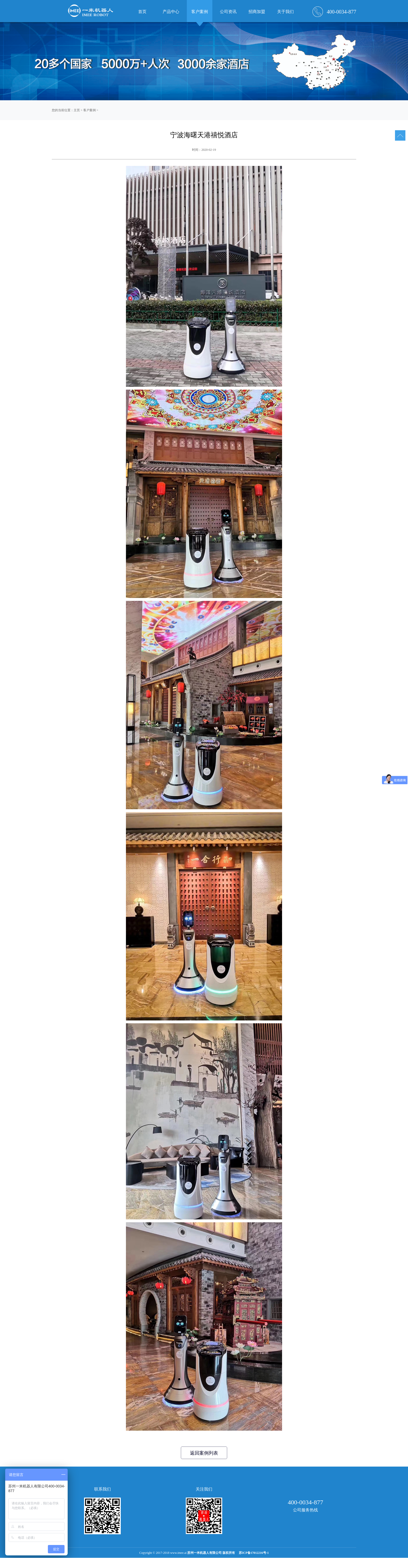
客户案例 (89, 110)
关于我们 (285, 11)
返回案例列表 (204, 1453)
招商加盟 (256, 11)
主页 (77, 110)
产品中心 (171, 11)
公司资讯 (228, 11)
